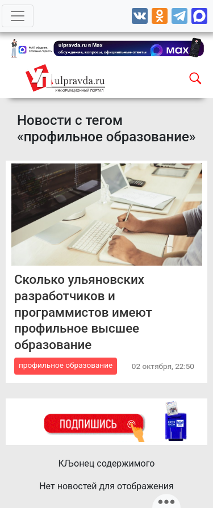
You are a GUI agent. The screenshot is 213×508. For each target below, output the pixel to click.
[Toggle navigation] (18, 16)
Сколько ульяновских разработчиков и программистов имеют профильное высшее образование (83, 312)
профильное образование (65, 365)
